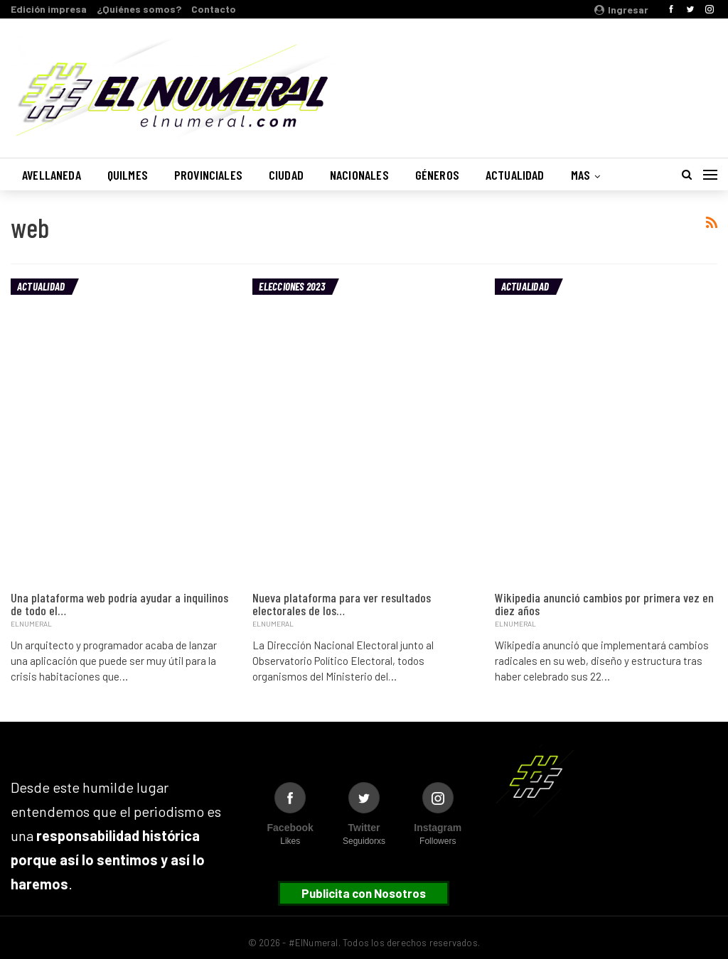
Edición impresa (49, 9)
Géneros (437, 175)
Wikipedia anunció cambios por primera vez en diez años (604, 604)
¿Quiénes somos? (139, 9)
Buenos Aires (535, 80)
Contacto (213, 9)
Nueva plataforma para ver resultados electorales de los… (341, 604)
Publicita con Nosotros (363, 893)
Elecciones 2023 (292, 286)
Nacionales (359, 175)
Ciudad (286, 175)
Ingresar (621, 10)
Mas (581, 175)
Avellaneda (51, 175)
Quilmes (127, 175)
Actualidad (515, 175)
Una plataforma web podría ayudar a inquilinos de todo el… (119, 604)
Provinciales (208, 175)
